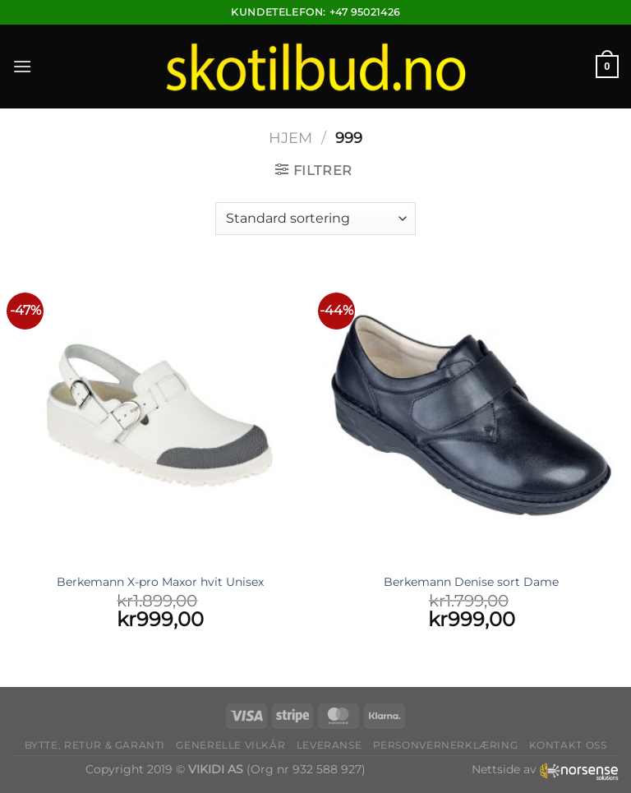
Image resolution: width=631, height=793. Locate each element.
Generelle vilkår (230, 745)
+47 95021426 (364, 12)
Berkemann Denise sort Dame (471, 581)
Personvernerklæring (445, 745)
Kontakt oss (568, 745)
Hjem (290, 137)
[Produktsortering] (315, 218)
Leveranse (329, 745)
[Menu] (22, 66)
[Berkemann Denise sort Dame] (471, 415)
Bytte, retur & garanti (95, 745)
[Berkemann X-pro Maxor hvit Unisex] (159, 415)
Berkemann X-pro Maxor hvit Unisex (160, 581)
